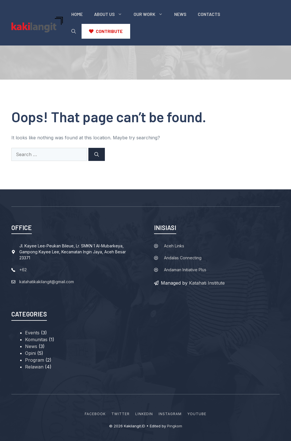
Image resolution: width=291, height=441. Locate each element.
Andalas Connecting (182, 257)
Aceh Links (174, 245)
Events (32, 333)
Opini (30, 353)
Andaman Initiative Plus (185, 269)
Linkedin (144, 414)
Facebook (95, 414)
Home (77, 14)
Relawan (34, 367)
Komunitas (36, 339)
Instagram (170, 414)
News (180, 14)
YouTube (196, 414)
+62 (23, 269)
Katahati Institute (207, 283)
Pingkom (174, 426)
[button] (74, 31)
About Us (111, 14)
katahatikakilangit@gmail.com (46, 281)
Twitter (120, 414)
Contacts (209, 14)
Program (34, 360)
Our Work (151, 14)
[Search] (96, 154)
